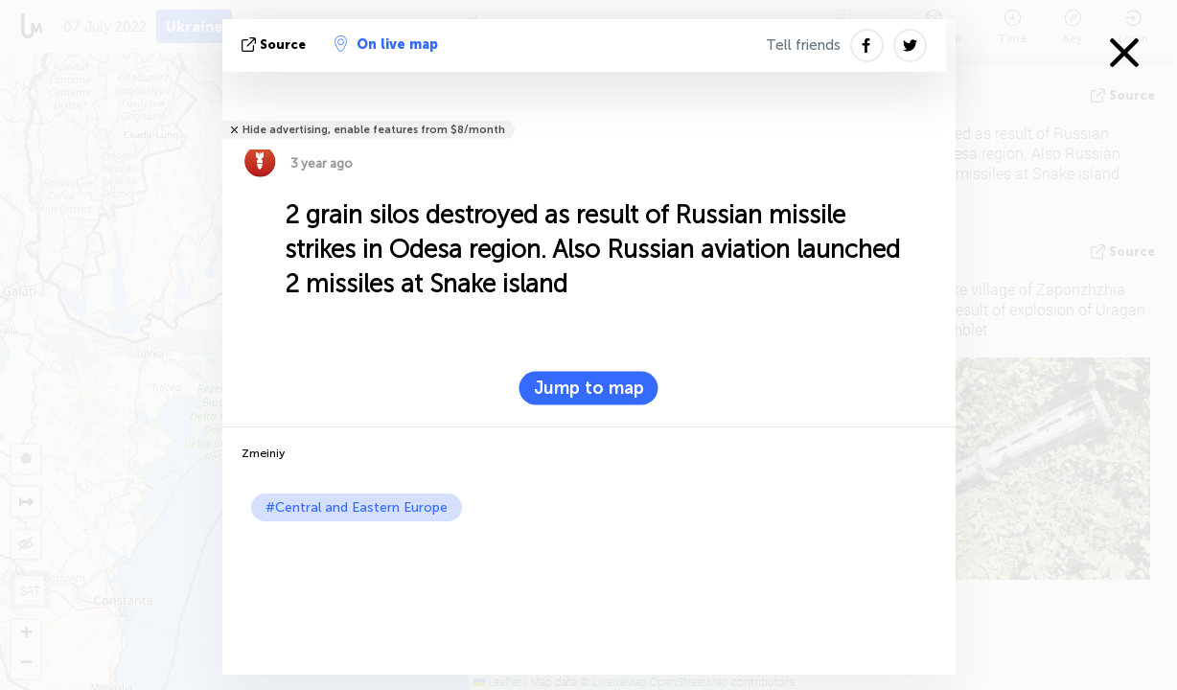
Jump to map (589, 388)
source (275, 44)
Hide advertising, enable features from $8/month (373, 130)
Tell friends (803, 45)
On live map (386, 44)
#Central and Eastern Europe (356, 507)
